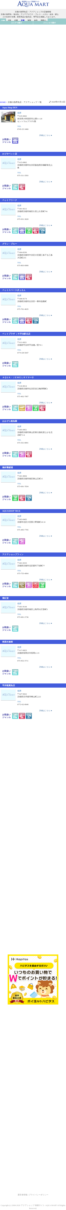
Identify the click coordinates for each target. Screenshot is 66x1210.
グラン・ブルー (9, 244)
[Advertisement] (33, 57)
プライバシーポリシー (38, 1195)
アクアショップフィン (12, 554)
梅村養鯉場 (7, 467)
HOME (3, 102)
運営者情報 (22, 1195)
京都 (22, 20)
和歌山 (43, 20)
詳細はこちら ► (45, 135)
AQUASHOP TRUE (11, 511)
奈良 (36, 20)
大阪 (9, 20)
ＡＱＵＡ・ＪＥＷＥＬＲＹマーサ (18, 377)
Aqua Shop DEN (9, 108)
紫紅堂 (5, 598)
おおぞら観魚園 (9, 421)
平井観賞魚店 (8, 685)
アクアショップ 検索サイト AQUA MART (39, 1205)
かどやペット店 (9, 154)
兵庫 (16, 20)
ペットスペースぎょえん (13, 290)
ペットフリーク (9, 200)
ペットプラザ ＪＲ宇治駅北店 (16, 334)
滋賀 (29, 20)
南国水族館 (7, 642)
